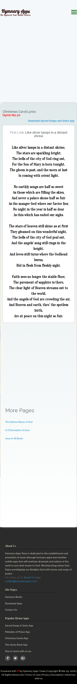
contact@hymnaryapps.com (21, 581)
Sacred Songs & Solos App (19, 625)
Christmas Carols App (16, 638)
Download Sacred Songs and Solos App (51, 120)
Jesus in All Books (14, 438)
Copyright (52, 671)
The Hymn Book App (16, 644)
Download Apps (13, 603)
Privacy (46, 674)
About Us (29, 577)
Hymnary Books (13, 596)
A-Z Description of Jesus (17, 430)
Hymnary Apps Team (34, 671)
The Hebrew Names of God (18, 421)
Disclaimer (57, 674)
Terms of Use (32, 674)
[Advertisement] (38, 57)
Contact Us (11, 609)
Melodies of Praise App (17, 631)
